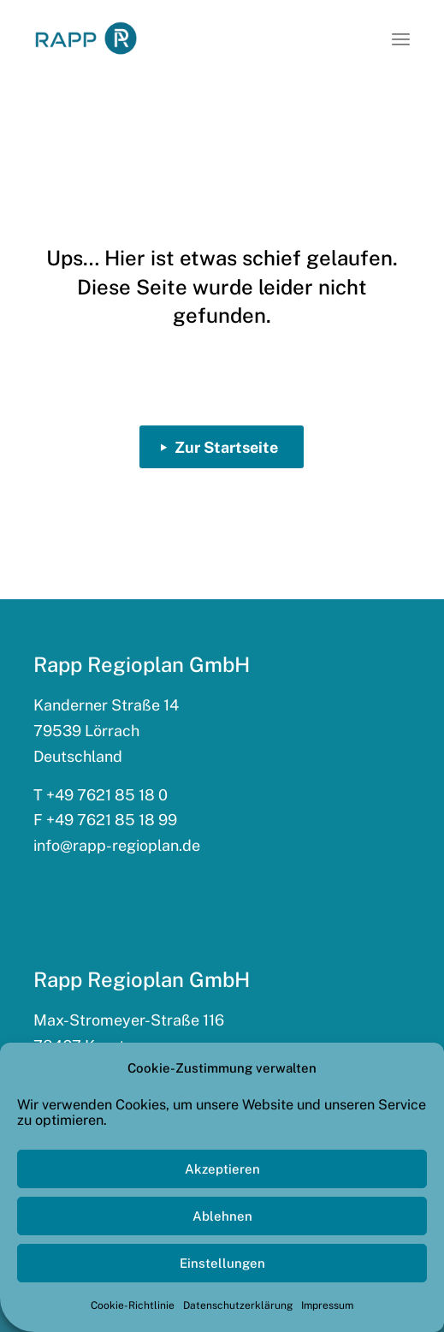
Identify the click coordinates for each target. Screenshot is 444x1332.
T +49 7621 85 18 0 (100, 795)
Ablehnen (222, 1216)
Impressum (327, 1305)
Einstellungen (222, 1263)
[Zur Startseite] (221, 447)
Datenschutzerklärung (238, 1305)
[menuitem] (401, 38)
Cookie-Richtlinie (133, 1305)
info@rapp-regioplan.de (116, 845)
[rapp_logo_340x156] (86, 38)
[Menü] (401, 38)
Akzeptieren (222, 1169)
